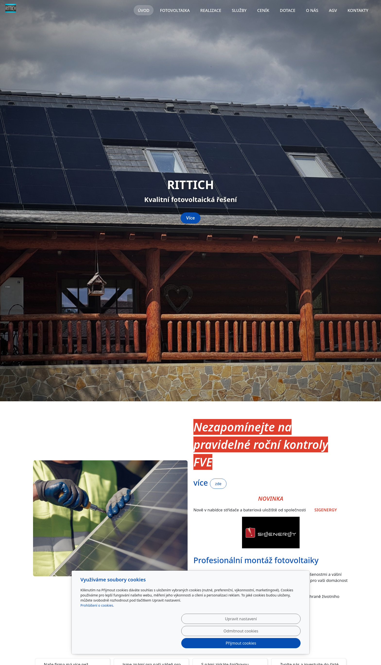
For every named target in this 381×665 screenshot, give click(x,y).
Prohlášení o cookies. (97, 629)
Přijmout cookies (277, 643)
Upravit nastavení (180, 643)
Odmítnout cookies (228, 643)
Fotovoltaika (175, 10)
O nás (312, 10)
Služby (239, 10)
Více (190, 340)
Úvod (143, 10)
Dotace (287, 10)
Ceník (263, 10)
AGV (333, 10)
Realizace (210, 10)
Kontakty (357, 10)
